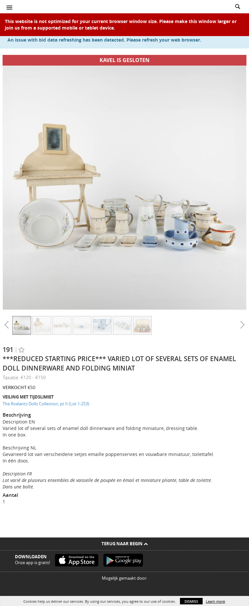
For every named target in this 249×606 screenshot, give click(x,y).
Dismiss (191, 601)
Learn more (215, 601)
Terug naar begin (124, 544)
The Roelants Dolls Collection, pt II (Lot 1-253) (46, 404)
